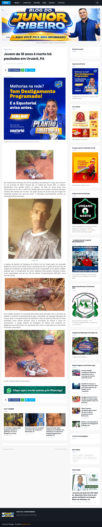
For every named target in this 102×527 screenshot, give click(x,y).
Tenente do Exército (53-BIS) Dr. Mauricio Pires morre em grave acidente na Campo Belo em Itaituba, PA (85, 496)
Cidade (80, 455)
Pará (84, 458)
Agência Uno (26, 524)
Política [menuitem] (61, 3)
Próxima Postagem (61, 449)
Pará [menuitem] (44, 3)
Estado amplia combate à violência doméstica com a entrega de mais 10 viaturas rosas (88, 374)
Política (75, 461)
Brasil (74, 455)
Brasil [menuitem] (17, 3)
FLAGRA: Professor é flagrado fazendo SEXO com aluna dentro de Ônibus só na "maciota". (89, 387)
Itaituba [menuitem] (37, 3)
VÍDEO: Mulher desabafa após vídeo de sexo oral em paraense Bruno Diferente (89, 412)
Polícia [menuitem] (51, 3)
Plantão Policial (92, 458)
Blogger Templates (15, 524)
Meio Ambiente (77, 458)
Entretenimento (89, 455)
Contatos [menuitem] (27, 3)
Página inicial (8, 49)
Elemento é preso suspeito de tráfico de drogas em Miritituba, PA (34, 430)
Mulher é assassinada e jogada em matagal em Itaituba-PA (89, 423)
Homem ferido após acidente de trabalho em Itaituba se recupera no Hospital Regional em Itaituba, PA (55, 431)
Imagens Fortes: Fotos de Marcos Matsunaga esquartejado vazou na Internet (89, 400)
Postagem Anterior (8, 449)
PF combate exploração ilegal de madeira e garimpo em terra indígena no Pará (12, 430)
